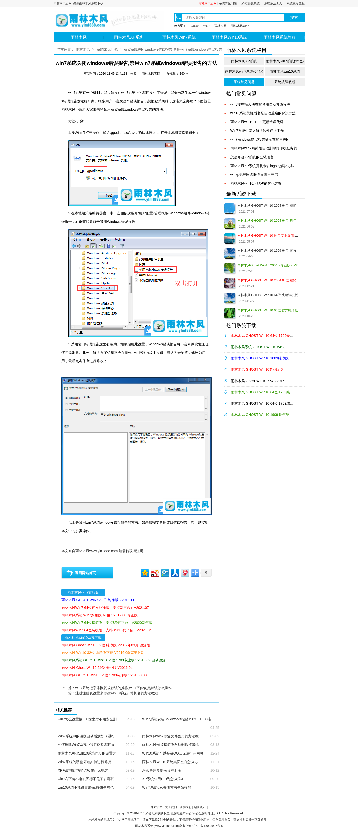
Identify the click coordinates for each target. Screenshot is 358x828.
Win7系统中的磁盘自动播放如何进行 (86, 736)
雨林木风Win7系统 (178, 37)
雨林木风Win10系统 (229, 37)
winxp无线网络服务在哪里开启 (254, 175)
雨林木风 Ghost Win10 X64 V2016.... (260, 381)
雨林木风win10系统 (285, 71)
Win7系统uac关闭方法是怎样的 (166, 787)
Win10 (195, 25)
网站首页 (156, 807)
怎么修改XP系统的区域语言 (252, 157)
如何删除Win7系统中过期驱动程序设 (86, 745)
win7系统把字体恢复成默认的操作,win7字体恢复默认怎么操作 (123, 688)
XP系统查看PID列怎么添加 (163, 779)
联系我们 (185, 807)
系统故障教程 (296, 3)
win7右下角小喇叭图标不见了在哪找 (86, 779)
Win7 (206, 25)
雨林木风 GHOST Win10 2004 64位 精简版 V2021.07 (269, 205)
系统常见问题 (228, 3)
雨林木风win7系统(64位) (244, 71)
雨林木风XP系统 (128, 37)
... (262, 336)
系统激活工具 (273, 3)
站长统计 (200, 807)
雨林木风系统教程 (280, 37)
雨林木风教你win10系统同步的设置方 (87, 753)
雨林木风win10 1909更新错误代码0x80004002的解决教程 (257, 122)
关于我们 (171, 807)
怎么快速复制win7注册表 (161, 770)
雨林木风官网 (207, 3)
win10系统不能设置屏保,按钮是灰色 (86, 787)
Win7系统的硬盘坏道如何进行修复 (85, 762)
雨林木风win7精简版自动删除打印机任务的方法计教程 (263, 148)
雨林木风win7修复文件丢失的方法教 (170, 736)
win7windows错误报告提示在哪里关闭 (260, 139)
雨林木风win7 (240, 26)
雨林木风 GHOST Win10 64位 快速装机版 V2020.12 (269, 295)
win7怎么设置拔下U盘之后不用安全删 (87, 719)
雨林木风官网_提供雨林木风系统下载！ (80, 3)
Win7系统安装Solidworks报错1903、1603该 (176, 719)
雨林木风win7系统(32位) (285, 61)
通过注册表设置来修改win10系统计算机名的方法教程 (117, 693)
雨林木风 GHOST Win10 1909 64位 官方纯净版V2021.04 (269, 250)
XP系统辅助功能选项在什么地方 (83, 770)
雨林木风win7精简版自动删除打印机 (170, 745)
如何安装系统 (250, 3)
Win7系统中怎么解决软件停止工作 (257, 131)
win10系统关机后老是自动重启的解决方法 (263, 113)
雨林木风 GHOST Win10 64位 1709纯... (262, 403)
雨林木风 (220, 26)
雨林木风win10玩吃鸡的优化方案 (256, 183)
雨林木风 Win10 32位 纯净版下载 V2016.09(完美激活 (102, 653)
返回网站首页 (85, 573)
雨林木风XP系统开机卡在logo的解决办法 (262, 166)
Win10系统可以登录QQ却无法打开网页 (172, 753)
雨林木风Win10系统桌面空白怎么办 (170, 762)
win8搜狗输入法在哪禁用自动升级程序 (260, 104)
